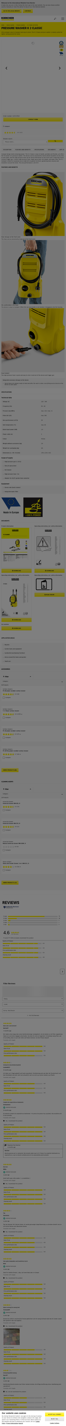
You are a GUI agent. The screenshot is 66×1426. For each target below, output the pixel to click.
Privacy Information (12, 1423)
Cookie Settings (54, 1423)
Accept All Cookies (54, 1414)
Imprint (21, 1423)
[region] (33, 1418)
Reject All (54, 1419)
